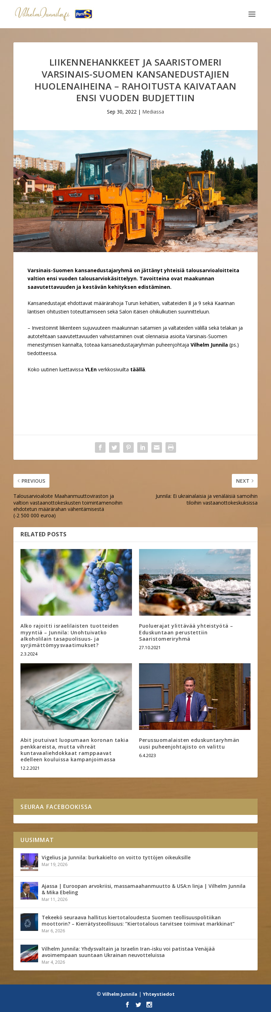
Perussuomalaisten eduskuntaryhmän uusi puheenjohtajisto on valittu (189, 743)
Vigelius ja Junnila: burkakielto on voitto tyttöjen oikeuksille (116, 857)
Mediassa (153, 111)
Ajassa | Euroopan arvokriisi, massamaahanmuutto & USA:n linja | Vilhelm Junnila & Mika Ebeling (144, 889)
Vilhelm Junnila (119, 994)
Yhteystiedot (159, 994)
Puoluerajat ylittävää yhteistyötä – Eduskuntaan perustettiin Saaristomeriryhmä (186, 632)
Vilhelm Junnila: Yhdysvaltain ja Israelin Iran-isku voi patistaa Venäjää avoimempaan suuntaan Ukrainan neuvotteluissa (128, 951)
